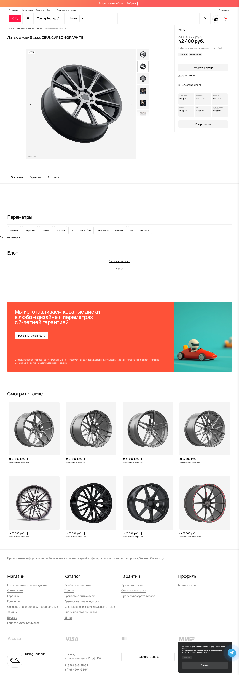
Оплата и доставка (133, 590)
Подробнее (187, 657)
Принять (205, 665)
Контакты (13, 601)
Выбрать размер (203, 67)
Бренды (50, 10)
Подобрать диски (148, 657)
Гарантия (35, 177)
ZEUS (181, 30)
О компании (13, 10)
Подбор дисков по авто (79, 585)
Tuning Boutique (47, 18)
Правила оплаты (132, 585)
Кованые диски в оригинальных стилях (89, 607)
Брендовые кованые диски (81, 601)
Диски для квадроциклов (80, 612)
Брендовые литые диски (80, 596)
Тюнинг (69, 590)
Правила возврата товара (138, 596)
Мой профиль (187, 585)
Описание (17, 177)
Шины (68, 617)
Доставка (40, 10)
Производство (224, 10)
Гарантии (13, 596)
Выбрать (131, 3)
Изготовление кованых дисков (27, 585)
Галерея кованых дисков (66, 10)
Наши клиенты (27, 10)
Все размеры (203, 124)
